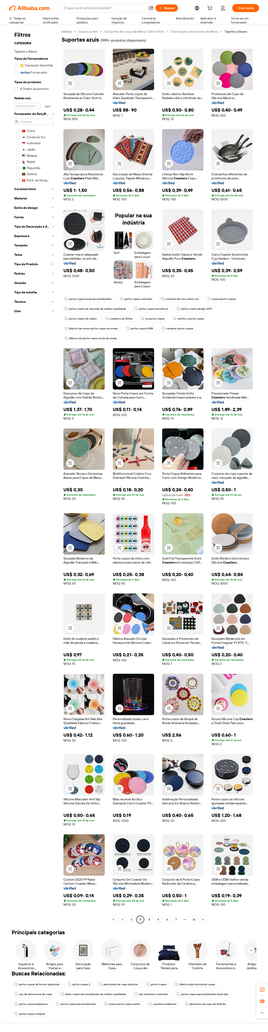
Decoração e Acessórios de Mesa (194, 31)
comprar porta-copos (177, 328)
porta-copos (156, 984)
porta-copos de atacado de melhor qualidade (95, 309)
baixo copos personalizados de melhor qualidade (93, 994)
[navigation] (34, 476)
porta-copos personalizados (76, 1004)
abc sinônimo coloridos (151, 994)
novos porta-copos (221, 299)
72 (194, 919)
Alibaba (67, 31)
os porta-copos (153, 318)
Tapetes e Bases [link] (235, 31)
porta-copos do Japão (81, 318)
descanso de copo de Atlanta (205, 1004)
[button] (151, 8)
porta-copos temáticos (151, 309)
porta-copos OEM (139, 328)
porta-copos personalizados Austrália (202, 994)
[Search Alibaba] (104, 8)
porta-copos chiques (30, 1014)
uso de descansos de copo (33, 994)
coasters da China (118, 318)
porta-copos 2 (79, 984)
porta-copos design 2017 (194, 309)
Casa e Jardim (88, 31)
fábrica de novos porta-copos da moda (91, 328)
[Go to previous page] (113, 919)
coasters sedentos (162, 1004)
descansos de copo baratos (118, 984)
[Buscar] (166, 8)
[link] (262, 989)
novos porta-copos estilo (122, 1004)
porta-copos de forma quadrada (37, 984)
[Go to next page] (203, 919)
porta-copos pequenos (31, 1004)
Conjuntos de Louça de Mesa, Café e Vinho (134, 31)
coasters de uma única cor (180, 299)
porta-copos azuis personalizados (88, 299)
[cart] (210, 9)
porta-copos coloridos (136, 299)
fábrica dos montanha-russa (195, 984)
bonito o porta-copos (188, 318)
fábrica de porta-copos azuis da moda (91, 338)
